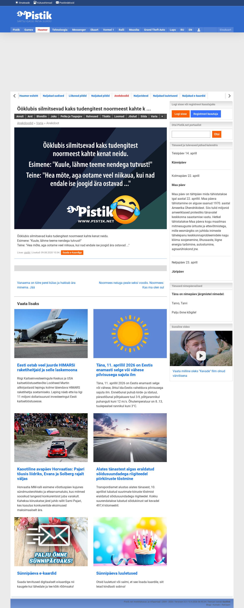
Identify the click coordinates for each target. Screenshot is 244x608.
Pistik (16, 29)
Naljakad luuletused (165, 95)
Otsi (216, 134)
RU (182, 29)
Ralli (121, 29)
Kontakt (216, 605)
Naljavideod (141, 95)
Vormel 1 (108, 29)
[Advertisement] (122, 62)
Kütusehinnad (43, 2)
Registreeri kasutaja (205, 113)
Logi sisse (181, 113)
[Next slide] (229, 96)
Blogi (208, 605)
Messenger (79, 29)
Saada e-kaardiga (72, 252)
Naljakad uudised (53, 95)
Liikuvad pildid (78, 95)
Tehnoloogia (59, 29)
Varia (39, 123)
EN (190, 29)
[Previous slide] (14, 96)
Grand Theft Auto (154, 29)
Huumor (42, 29)
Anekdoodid (121, 95)
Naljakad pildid (100, 95)
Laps (173, 29)
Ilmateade (22, 2)
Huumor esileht (28, 95)
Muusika (134, 29)
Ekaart (94, 29)
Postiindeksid (65, 2)
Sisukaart (225, 29)
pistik (27, 252)
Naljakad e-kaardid (193, 95)
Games (28, 29)
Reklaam (226, 605)
